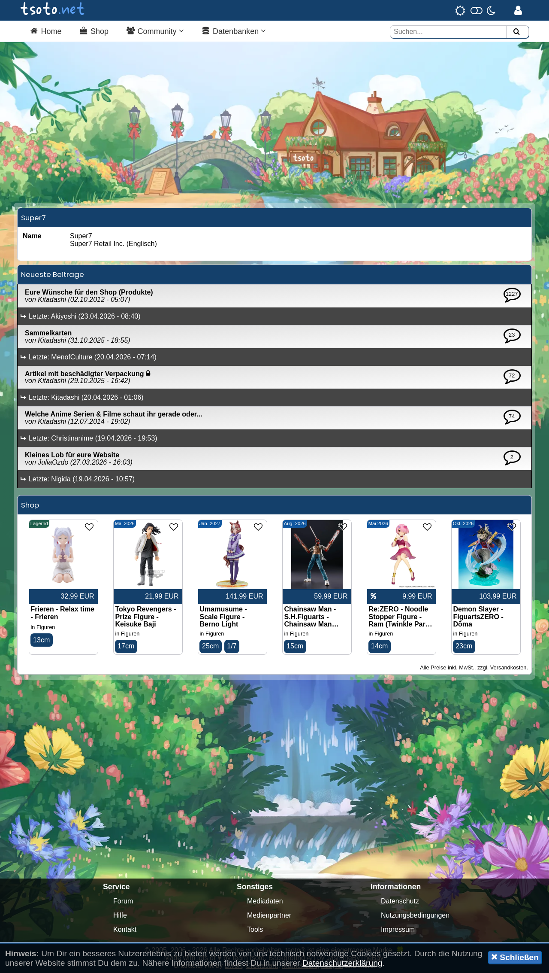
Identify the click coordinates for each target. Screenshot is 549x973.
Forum (123, 901)
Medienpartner (269, 915)
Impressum (398, 929)
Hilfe (120, 915)
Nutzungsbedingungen (415, 915)
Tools (255, 929)
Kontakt (124, 929)
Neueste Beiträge (52, 274)
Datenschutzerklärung (342, 962)
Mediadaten (265, 901)
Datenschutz (400, 901)
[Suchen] (516, 32)
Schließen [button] (515, 957)
